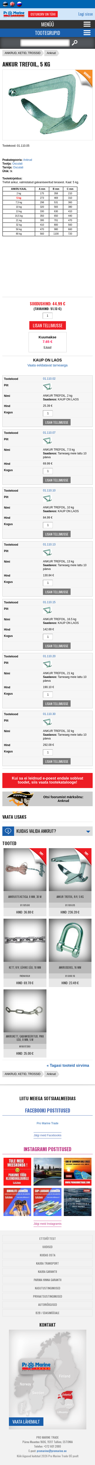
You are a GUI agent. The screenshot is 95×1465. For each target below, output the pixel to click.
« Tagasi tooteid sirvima (68, 1065)
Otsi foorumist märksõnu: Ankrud (63, 799)
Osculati (17, 163)
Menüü (47, 24)
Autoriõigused (47, 1305)
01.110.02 (49, 378)
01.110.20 (49, 656)
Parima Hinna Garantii (47, 1280)
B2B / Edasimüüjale (47, 1313)
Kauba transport (47, 1263)
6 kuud (47, 347)
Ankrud (51, 53)
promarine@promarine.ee (52, 1451)
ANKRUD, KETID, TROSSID (22, 53)
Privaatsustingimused (47, 1296)
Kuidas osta (47, 1255)
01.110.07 (49, 432)
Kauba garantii (47, 1272)
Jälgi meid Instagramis (47, 1223)
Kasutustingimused (47, 1288)
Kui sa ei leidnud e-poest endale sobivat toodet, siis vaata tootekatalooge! (47, 780)
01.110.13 (49, 544)
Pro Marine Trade (47, 1123)
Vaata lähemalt (26, 1422)
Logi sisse (85, 14)
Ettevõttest (47, 1239)
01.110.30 (49, 714)
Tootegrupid (47, 32)
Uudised (47, 1247)
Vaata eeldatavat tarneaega (47, 365)
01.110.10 (49, 490)
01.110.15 (49, 602)
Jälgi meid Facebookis (47, 1135)
